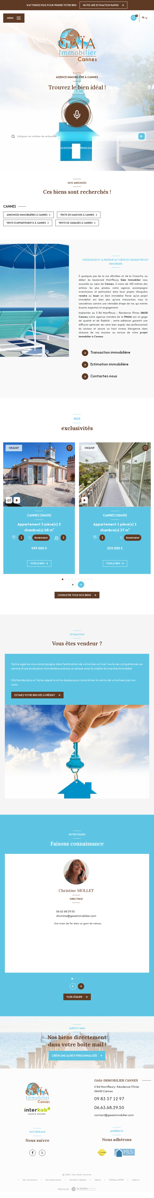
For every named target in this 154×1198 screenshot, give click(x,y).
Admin (98, 1179)
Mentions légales (78, 1179)
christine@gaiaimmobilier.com (76, 916)
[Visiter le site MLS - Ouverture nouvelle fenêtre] (124, 1153)
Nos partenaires (53, 1179)
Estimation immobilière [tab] (109, 364)
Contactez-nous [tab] (103, 376)
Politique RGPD (116, 1179)
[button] (81, 584)
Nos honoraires (30, 1179)
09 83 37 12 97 (109, 1098)
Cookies (136, 1180)
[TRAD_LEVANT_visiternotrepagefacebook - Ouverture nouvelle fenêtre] (32, 1153)
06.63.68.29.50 (109, 1107)
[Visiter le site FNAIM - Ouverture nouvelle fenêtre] (102, 1152)
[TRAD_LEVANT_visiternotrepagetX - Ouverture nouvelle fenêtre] (42, 1153)
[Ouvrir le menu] (13, 18)
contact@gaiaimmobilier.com (114, 1115)
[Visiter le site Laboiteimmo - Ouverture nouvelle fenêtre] (83, 1189)
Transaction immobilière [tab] (110, 352)
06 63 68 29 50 (65, 911)
